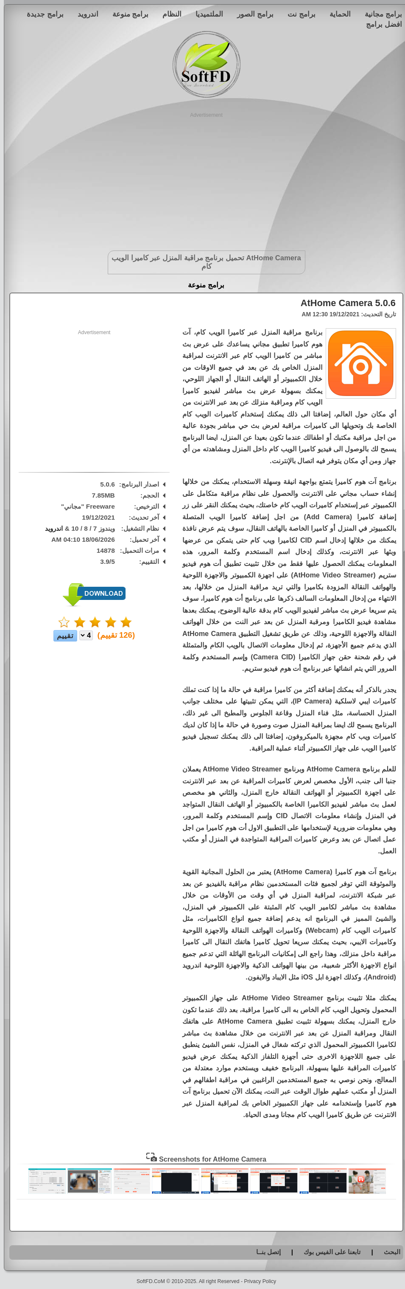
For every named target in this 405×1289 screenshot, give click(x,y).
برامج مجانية (379, 14)
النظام (168, 14)
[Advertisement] (202, 178)
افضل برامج (380, 24)
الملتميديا (205, 14)
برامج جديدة (41, 14)
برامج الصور (251, 14)
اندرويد (84, 14)
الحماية (336, 14)
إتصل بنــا (264, 1251)
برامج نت (298, 14)
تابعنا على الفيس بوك (328, 1251)
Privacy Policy (256, 1281)
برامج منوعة (127, 14)
